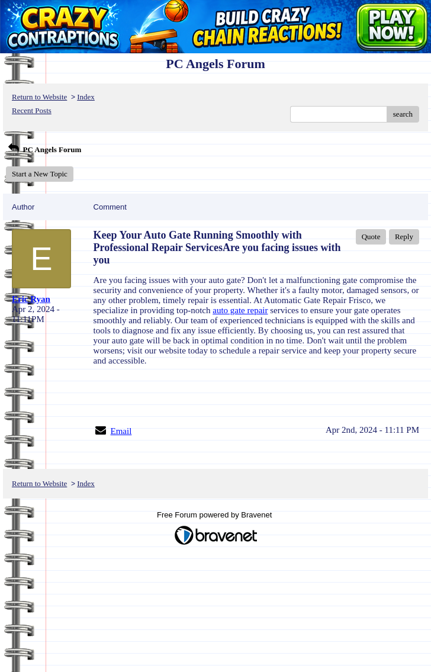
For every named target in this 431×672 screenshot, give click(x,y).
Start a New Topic (39, 173)
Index (86, 96)
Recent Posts (32, 110)
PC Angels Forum (43, 149)
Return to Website (39, 96)
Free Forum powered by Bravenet (215, 514)
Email (121, 431)
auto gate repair (240, 310)
